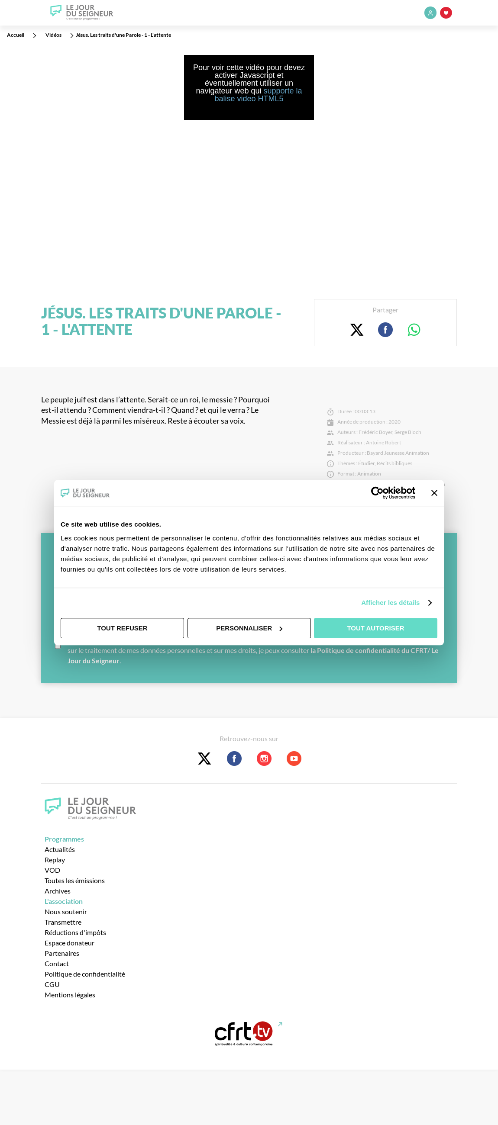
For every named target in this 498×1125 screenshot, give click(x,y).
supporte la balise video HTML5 (258, 95)
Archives (58, 891)
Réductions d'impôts (75, 932)
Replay (55, 859)
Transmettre (63, 922)
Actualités (60, 849)
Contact (57, 963)
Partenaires (62, 953)
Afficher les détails (390, 602)
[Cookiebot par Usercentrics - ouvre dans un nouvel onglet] (377, 492)
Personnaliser (249, 628)
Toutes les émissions (75, 880)
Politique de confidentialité (85, 974)
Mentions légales (70, 994)
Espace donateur (69, 943)
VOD (52, 870)
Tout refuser (122, 628)
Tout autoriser (375, 628)
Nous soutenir (66, 911)
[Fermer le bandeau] (434, 493)
